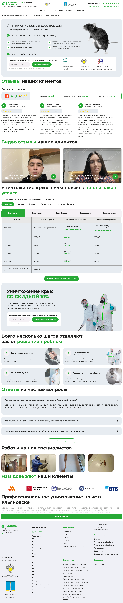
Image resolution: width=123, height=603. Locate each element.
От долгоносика (38, 587)
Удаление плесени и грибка (74, 564)
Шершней (36, 554)
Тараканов (36, 536)
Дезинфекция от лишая (72, 591)
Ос (33, 551)
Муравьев (36, 539)
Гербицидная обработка (103, 542)
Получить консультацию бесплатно (61, 278)
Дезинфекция (69, 560)
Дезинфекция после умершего (75, 570)
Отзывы (69, 10)
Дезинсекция (37, 532)
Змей (65, 543)
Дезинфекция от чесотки (73, 585)
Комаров (35, 566)
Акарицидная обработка (104, 545)
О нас (61, 10)
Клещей (35, 563)
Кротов (66, 540)
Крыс (65, 534)
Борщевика (98, 551)
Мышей (66, 537)
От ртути (97, 539)
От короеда (36, 548)
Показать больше (61, 516)
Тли (33, 560)
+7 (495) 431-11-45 (94, 3)
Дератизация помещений (73, 546)
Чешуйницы (37, 590)
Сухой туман (99, 564)
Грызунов (67, 531)
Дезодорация (99, 560)
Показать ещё (61, 441)
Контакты (80, 10)
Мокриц (35, 569)
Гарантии (52, 10)
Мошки (35, 575)
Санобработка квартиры (73, 588)
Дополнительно (100, 535)
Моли (34, 557)
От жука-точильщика (40, 584)
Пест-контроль (69, 576)
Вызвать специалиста (112, 3)
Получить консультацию (41, 64)
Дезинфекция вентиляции (74, 567)
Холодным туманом (40, 593)
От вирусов (67, 573)
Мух (33, 572)
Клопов (35, 542)
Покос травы (99, 548)
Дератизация (68, 527)
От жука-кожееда (39, 581)
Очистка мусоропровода (73, 594)
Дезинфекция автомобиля (74, 579)
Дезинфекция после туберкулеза (76, 582)
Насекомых (36, 578)
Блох (34, 545)
